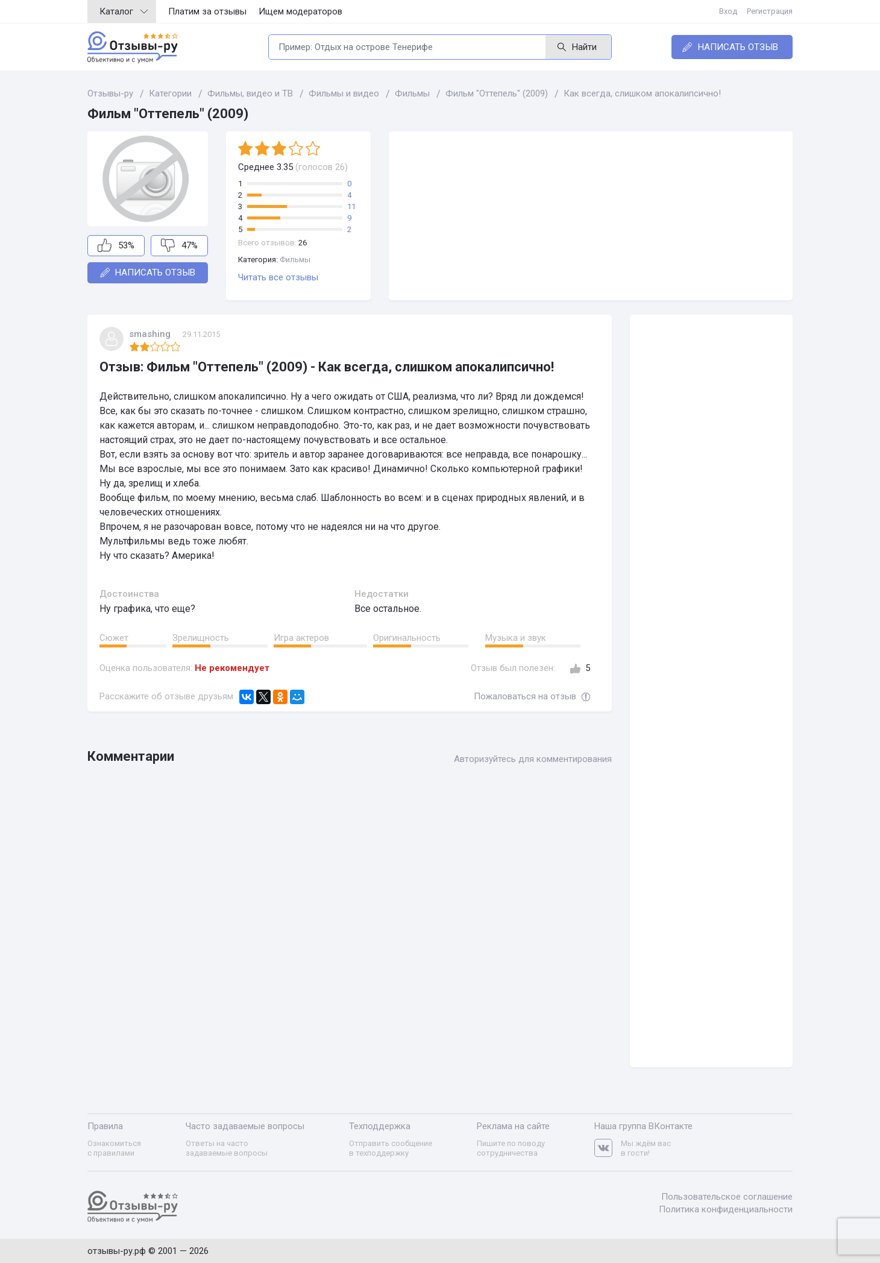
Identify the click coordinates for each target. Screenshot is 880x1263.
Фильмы (295, 259)
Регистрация (770, 11)
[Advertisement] (591, 215)
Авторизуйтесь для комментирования (533, 759)
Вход (728, 11)
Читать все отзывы (278, 277)
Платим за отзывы (207, 11)
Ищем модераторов (300, 11)
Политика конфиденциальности (726, 1209)
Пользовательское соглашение (727, 1196)
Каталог (123, 11)
